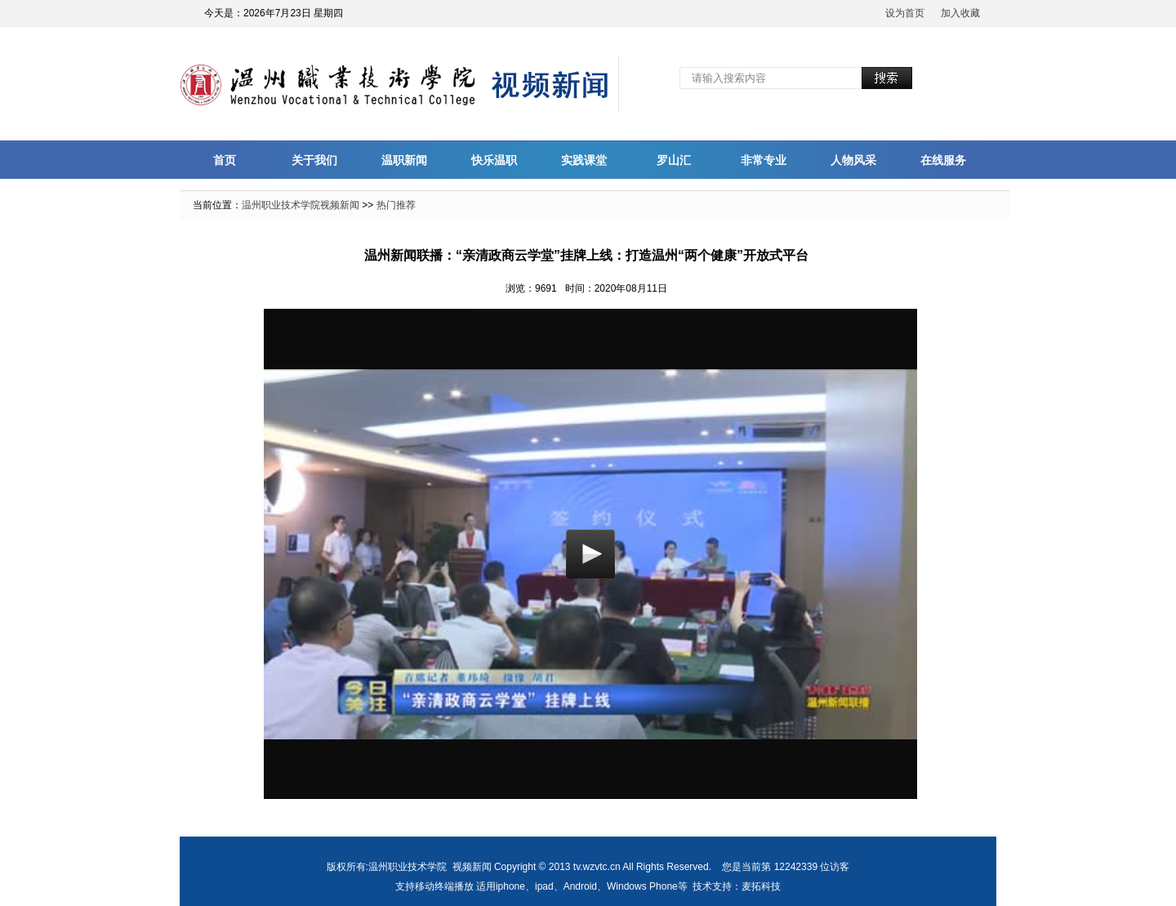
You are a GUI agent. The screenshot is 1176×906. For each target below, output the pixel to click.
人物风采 (853, 160)
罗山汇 (674, 160)
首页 (224, 160)
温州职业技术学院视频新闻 (300, 205)
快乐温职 (494, 160)
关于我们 (314, 160)
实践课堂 (584, 160)
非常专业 (763, 160)
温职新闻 (404, 160)
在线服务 (943, 160)
